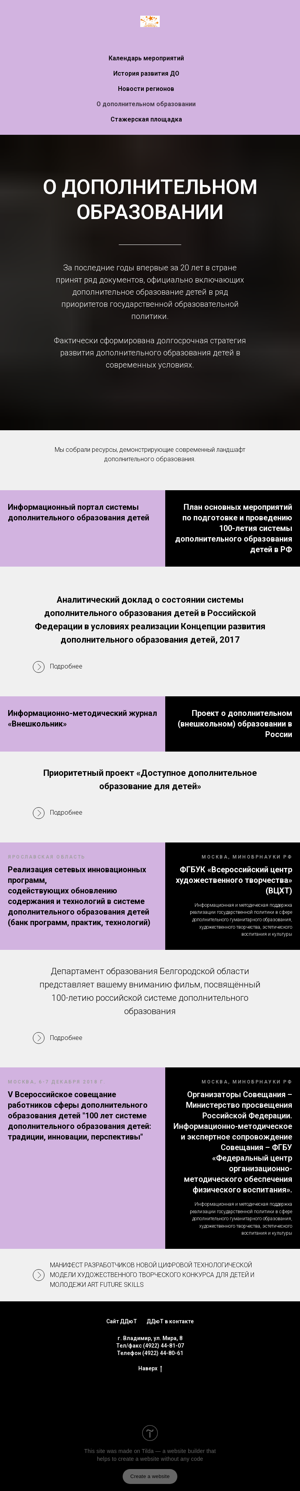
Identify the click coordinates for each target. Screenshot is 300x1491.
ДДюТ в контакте (170, 1293)
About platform (158, 1470)
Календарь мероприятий (146, 58)
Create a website (150, 1448)
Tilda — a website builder (173, 1423)
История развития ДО (146, 73)
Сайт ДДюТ (121, 1293)
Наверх (150, 1340)
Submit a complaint (208, 1470)
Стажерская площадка (146, 119)
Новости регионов (146, 88)
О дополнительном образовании (146, 104)
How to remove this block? (100, 1470)
